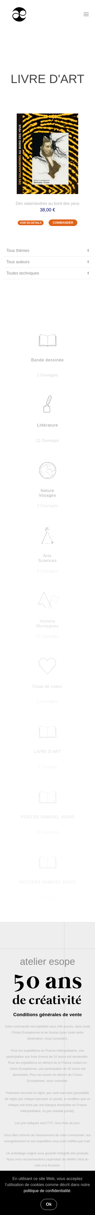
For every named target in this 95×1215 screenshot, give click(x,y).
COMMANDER (63, 222)
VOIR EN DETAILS (31, 222)
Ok (49, 1204)
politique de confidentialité (47, 1191)
